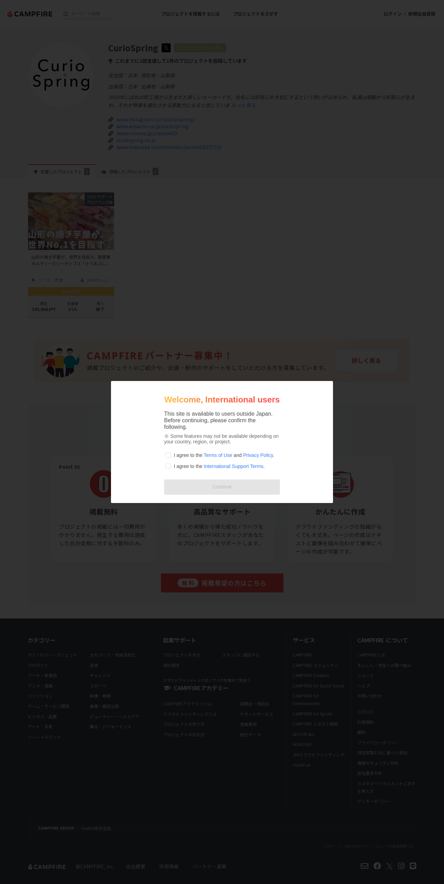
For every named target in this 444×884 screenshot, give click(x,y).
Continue (222, 486)
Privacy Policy (258, 455)
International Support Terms (233, 466)
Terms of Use (218, 455)
